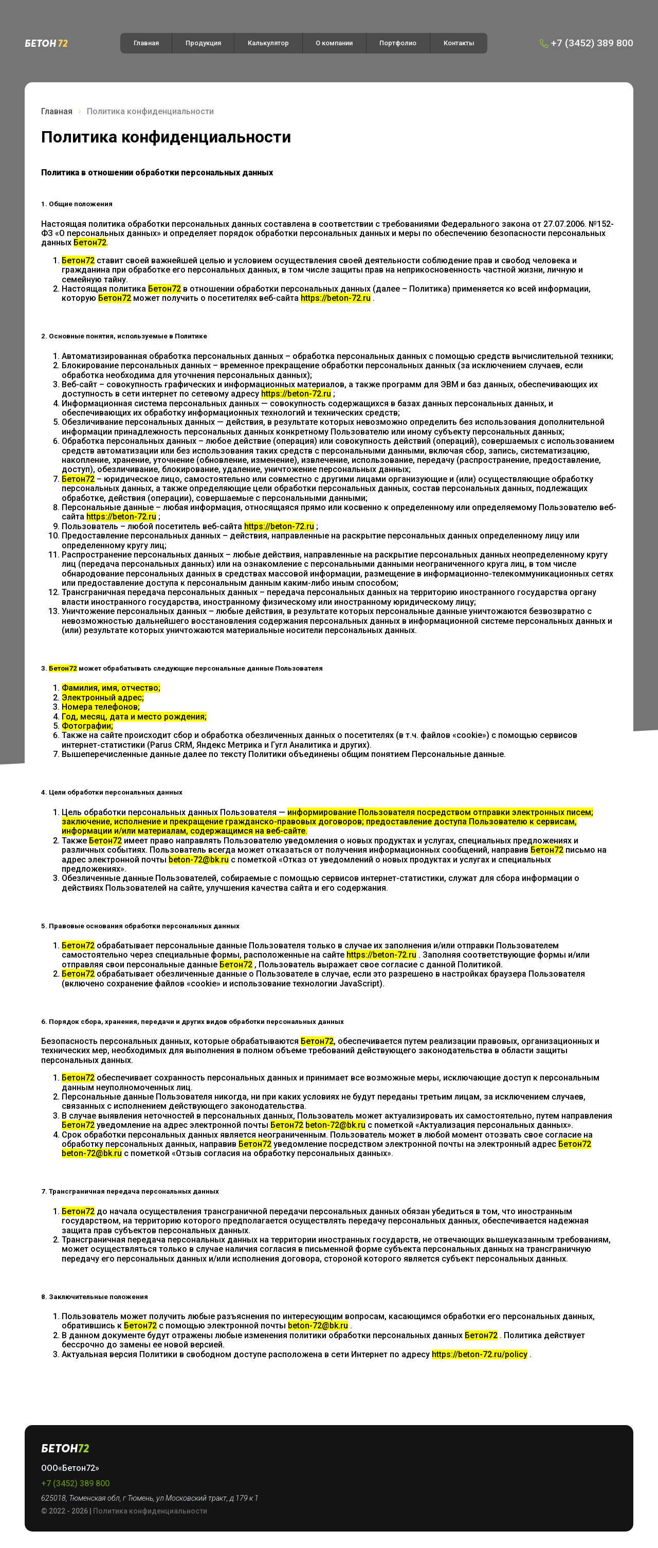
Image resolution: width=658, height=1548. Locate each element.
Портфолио (397, 43)
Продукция (203, 43)
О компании (334, 43)
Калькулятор (268, 43)
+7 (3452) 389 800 (75, 1483)
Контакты (459, 43)
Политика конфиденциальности (150, 1511)
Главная (146, 43)
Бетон (46, 43)
